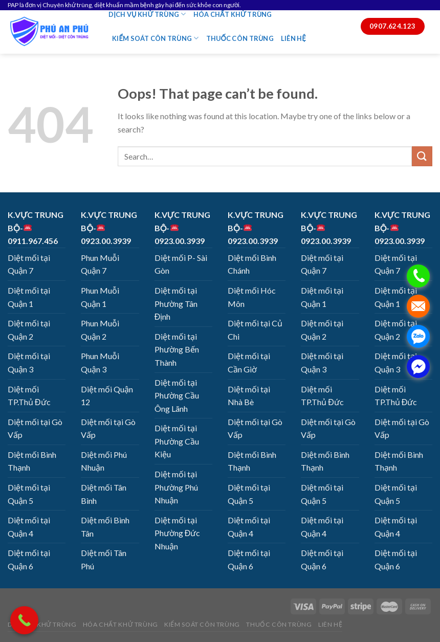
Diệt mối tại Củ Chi (255, 329)
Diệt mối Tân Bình (103, 493)
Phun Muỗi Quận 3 (100, 362)
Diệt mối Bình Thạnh (32, 461)
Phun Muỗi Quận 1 (100, 296)
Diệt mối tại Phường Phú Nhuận (176, 487)
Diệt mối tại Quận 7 (29, 264)
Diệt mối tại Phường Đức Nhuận (178, 533)
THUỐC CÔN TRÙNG (240, 38)
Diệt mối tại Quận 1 (29, 296)
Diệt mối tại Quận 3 (29, 362)
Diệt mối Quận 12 (107, 395)
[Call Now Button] (24, 620)
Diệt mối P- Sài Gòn (181, 264)
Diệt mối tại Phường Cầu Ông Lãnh (177, 395)
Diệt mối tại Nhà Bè (249, 395)
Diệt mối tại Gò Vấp (35, 428)
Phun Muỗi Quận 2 (100, 329)
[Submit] (422, 156)
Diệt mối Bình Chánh (252, 264)
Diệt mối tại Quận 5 (29, 493)
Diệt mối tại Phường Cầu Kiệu (177, 441)
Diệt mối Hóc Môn (252, 296)
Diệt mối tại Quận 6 (29, 559)
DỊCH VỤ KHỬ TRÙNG (147, 14)
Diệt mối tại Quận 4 (29, 526)
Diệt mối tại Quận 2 (29, 329)
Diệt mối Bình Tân (105, 526)
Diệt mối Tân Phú (103, 559)
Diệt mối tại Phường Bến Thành (177, 349)
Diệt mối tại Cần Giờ (249, 362)
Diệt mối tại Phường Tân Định (176, 303)
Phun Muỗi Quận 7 (100, 264)
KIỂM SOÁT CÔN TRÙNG (155, 38)
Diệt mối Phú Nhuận (104, 461)
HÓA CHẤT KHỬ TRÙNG (232, 14)
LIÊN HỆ (293, 38)
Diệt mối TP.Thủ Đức (29, 395)
